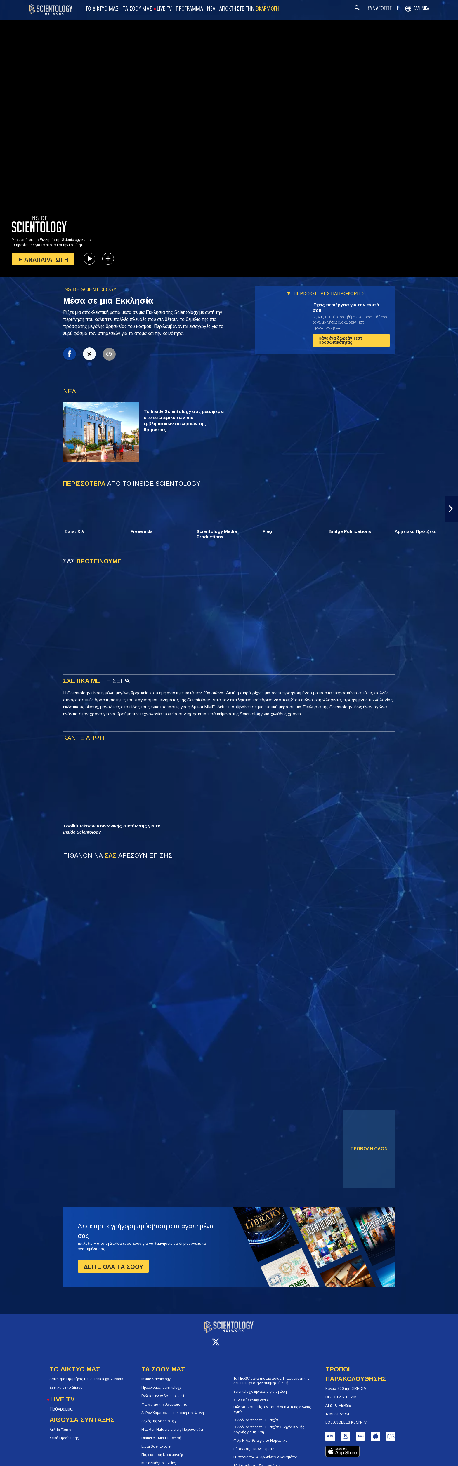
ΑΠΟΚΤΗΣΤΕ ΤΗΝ (249, 9)
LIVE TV (164, 9)
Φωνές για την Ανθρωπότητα (164, 1399)
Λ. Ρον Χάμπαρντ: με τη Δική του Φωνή (172, 1407)
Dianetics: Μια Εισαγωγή (161, 1433)
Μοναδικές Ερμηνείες (158, 1458)
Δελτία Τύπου (60, 1424)
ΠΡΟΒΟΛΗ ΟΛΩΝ (369, 1148)
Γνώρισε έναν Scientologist (162, 1391)
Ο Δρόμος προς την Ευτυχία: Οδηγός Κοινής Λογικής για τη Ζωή (268, 1424)
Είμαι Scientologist (156, 1441)
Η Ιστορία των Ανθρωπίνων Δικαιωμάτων (265, 1452)
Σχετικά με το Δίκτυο (65, 1382)
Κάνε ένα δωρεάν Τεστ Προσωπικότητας (340, 340)
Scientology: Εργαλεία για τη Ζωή (260, 1386)
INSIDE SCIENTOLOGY (90, 289)
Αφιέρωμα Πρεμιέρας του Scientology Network (86, 1374)
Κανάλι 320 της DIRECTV (345, 1383)
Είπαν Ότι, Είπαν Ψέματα (254, 1443)
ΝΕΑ (211, 9)
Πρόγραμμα (61, 1403)
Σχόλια (336, 1453)
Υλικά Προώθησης (64, 1433)
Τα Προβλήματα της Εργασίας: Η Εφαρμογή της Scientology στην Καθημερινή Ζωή (271, 1375)
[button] (451, 509)
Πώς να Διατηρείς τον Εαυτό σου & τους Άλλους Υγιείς (272, 1404)
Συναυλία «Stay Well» (251, 1395)
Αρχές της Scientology (158, 1416)
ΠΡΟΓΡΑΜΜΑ (189, 9)
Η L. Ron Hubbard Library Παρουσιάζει (172, 1424)
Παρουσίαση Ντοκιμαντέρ (162, 1449)
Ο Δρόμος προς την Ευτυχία (255, 1415)
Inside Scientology (156, 1374)
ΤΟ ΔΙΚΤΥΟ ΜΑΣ (102, 9)
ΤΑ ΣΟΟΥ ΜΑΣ (137, 9)
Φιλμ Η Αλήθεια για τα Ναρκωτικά (260, 1435)
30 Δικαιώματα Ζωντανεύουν (256, 1460)
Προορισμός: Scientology (161, 1382)
